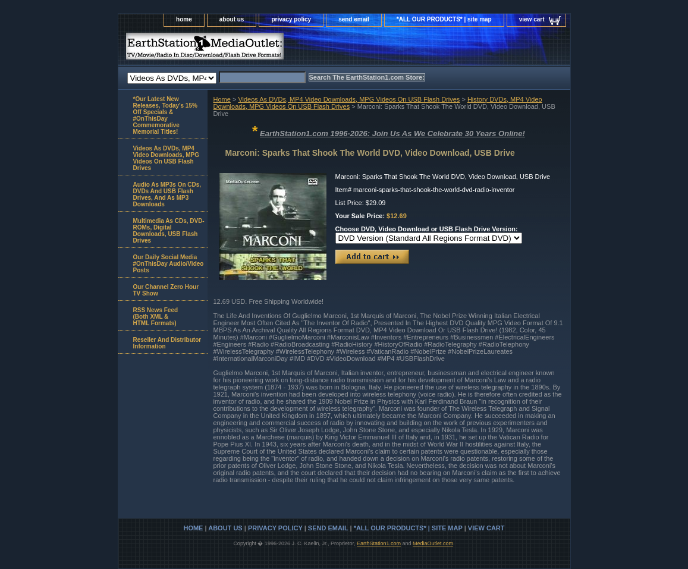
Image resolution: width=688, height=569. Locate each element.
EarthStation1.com (379, 543)
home (184, 19)
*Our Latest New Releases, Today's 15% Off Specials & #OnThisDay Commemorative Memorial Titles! (165, 115)
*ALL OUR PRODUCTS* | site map (444, 19)
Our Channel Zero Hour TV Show (166, 290)
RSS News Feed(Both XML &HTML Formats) (155, 316)
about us (231, 19)
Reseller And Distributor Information (167, 343)
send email (353, 19)
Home (222, 99)
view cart (532, 19)
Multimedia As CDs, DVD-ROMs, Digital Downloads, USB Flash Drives (169, 231)
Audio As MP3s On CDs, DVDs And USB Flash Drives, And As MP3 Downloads (167, 194)
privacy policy (291, 19)
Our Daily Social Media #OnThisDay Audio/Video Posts (168, 264)
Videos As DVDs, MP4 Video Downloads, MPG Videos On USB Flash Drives (349, 99)
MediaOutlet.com (433, 543)
